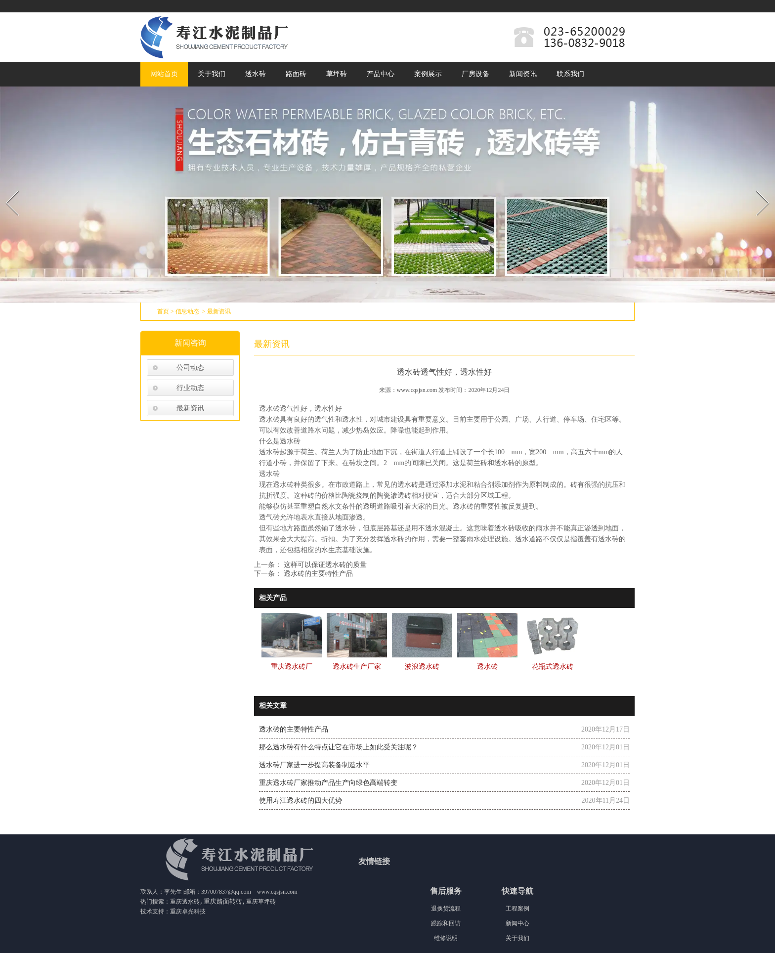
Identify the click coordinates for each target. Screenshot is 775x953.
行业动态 (190, 387)
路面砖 (296, 74)
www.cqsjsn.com (417, 390)
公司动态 (190, 367)
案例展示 (428, 74)
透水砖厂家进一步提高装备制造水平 (314, 765)
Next (757, 187)
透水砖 (255, 74)
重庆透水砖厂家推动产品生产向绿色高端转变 (328, 782)
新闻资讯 (523, 74)
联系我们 (570, 74)
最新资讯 (190, 408)
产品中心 (380, 74)
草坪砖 (336, 74)
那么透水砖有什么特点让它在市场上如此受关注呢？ (338, 747)
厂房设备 (475, 74)
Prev (6, 187)
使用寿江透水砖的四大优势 (300, 800)
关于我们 (211, 74)
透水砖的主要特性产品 (317, 573)
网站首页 (164, 74)
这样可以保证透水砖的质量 (324, 564)
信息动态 (187, 311)
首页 (163, 311)
